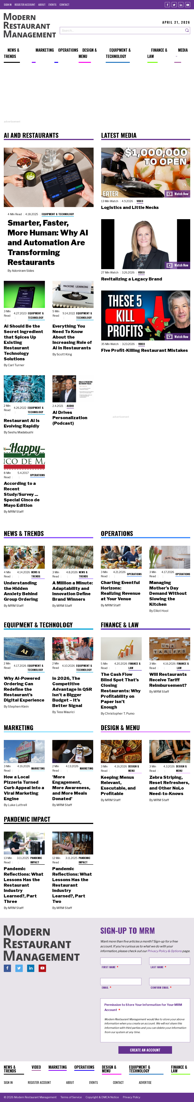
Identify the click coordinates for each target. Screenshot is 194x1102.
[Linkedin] (180, 4)
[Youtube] (187, 4)
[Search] (187, 30)
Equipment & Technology (58, 214)
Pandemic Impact (36, 860)
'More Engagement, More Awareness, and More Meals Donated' (71, 787)
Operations (37, 475)
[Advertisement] (97, 93)
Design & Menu (133, 768)
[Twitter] (174, 4)
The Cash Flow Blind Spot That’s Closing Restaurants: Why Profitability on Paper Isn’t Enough (121, 691)
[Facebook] (167, 4)
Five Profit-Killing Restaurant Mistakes (144, 350)
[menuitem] (8, 4)
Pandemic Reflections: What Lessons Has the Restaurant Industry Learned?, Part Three (23, 885)
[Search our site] (122, 30)
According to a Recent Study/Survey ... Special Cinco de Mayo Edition (22, 494)
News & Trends (35, 574)
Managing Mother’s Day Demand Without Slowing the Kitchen (168, 593)
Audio (70, 406)
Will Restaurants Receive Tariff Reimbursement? (168, 680)
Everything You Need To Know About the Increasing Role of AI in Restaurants (72, 336)
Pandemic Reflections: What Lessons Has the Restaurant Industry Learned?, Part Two (72, 885)
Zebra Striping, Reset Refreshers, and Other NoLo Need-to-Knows (169, 785)
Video (140, 201)
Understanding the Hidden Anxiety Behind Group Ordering (21, 591)
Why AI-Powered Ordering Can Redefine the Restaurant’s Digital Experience (24, 689)
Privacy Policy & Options (164, 951)
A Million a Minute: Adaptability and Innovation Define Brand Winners (72, 591)
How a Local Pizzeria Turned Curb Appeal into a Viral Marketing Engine (24, 787)
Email (105, 987)
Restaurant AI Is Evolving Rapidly (22, 423)
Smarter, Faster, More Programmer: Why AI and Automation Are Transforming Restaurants (48, 242)
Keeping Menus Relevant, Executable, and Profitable (118, 785)
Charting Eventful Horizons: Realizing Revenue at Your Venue (120, 590)
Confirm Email (160, 987)
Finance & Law (134, 665)
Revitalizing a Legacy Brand (131, 279)
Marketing (38, 768)
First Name (109, 967)
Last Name (157, 967)
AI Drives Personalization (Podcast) (69, 418)
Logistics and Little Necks (130, 207)
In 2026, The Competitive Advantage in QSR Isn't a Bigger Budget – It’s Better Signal (72, 692)
